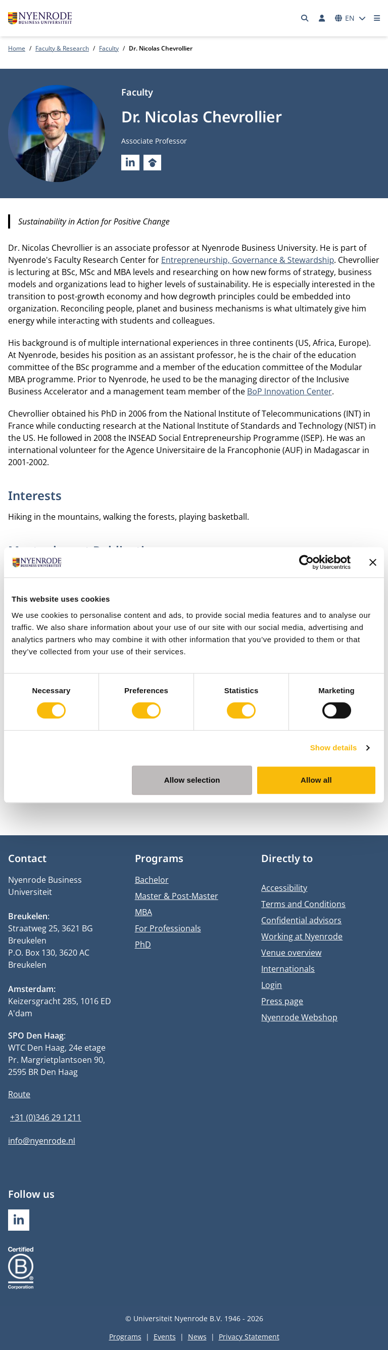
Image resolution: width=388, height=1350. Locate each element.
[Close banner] (372, 562)
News (197, 1336)
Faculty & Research (62, 48)
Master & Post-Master (176, 896)
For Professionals (168, 928)
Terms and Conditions (303, 904)
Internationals (288, 968)
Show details (333, 747)
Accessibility (284, 887)
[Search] (305, 18)
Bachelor (152, 879)
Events (165, 1336)
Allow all (316, 780)
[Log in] (321, 18)
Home (16, 48)
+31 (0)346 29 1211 (45, 1117)
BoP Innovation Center (289, 391)
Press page (282, 1001)
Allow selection (192, 780)
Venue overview (291, 952)
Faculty (109, 48)
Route (19, 1094)
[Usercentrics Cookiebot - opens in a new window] (306, 562)
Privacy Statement (249, 1336)
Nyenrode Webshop (299, 1017)
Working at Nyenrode (302, 936)
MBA (143, 912)
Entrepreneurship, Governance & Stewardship (247, 259)
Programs (125, 1336)
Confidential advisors (301, 920)
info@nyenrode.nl (41, 1140)
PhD (143, 944)
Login (271, 985)
